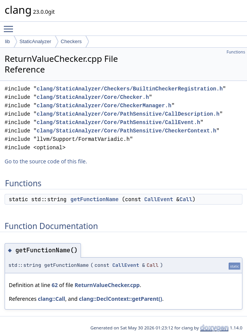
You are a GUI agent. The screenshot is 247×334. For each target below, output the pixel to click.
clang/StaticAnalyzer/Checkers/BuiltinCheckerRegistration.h (130, 88)
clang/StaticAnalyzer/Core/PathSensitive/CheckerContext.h (126, 130)
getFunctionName (95, 199)
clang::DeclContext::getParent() (120, 298)
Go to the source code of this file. (46, 161)
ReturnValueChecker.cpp (107, 285)
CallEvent (158, 199)
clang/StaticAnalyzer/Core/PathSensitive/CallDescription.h (128, 114)
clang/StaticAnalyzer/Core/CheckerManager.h (104, 105)
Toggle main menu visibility (10, 25)
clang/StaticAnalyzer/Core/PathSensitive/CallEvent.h (118, 122)
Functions (235, 52)
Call (185, 199)
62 (55, 285)
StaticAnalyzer (35, 41)
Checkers (71, 41)
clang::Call (51, 298)
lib (7, 41)
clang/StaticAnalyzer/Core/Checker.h (93, 97)
